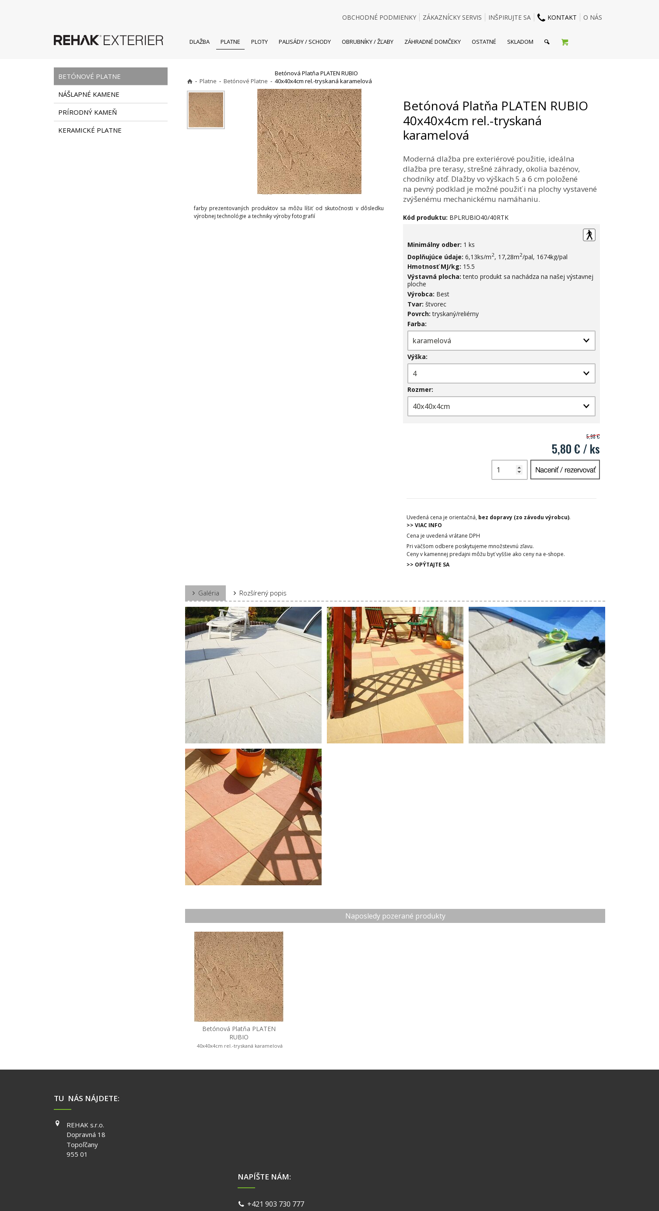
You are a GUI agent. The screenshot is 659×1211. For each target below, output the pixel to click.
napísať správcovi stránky (306, 1193)
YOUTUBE (454, 1149)
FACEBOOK (455, 1124)
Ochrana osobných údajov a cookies (390, 1193)
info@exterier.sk (276, 1136)
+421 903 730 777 (277, 1125)
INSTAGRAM (457, 1137)
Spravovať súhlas (464, 1193)
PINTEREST (456, 1162)
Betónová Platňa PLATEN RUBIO (239, 1036)
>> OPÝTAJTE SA (428, 564)
